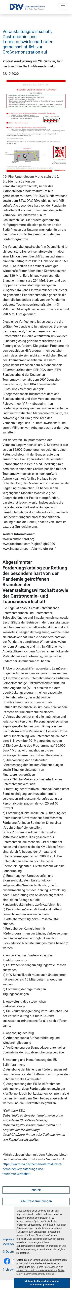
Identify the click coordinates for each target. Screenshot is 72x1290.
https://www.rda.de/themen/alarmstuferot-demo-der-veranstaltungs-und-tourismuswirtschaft (32, 1169)
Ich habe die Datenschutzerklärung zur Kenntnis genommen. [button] (42, 1283)
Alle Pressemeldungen (36, 1201)
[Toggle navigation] (63, 7)
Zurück (36, 1190)
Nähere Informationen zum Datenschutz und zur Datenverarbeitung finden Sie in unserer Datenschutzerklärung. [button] (40, 1270)
